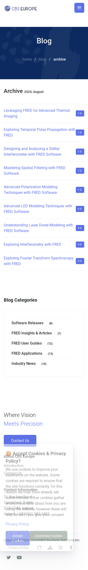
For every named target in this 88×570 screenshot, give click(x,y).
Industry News (29, 364)
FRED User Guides (32, 344)
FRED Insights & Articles (37, 334)
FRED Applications (33, 354)
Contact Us (20, 440)
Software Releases (32, 323)
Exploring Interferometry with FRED (32, 244)
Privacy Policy (17, 524)
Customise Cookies (48, 536)
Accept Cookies (17, 538)
